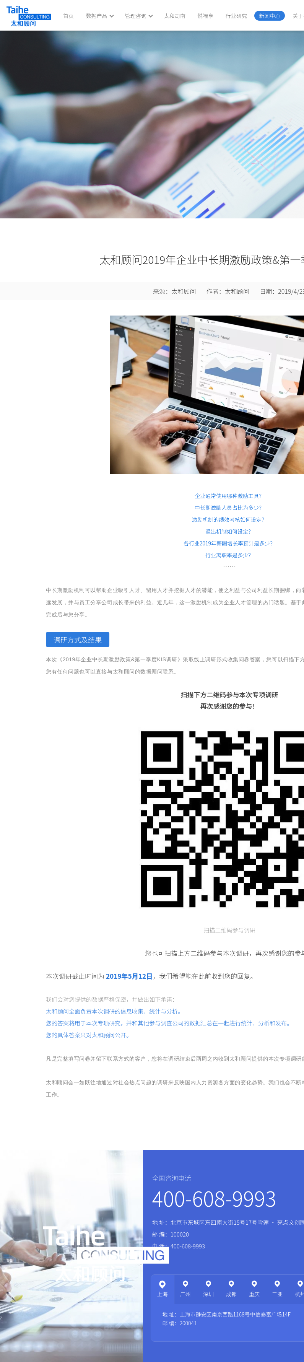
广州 (185, 1294)
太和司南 (174, 16)
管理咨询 (139, 16)
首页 (68, 16)
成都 (231, 1294)
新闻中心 (269, 16)
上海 (162, 1294)
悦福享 (205, 16)
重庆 (254, 1294)
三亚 (277, 1294)
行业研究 (236, 16)
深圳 (208, 1294)
